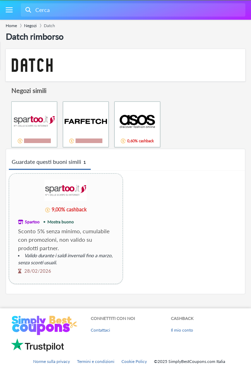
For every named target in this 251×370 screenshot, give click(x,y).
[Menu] (9, 10)
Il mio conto (182, 330)
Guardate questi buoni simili (50, 162)
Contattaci (100, 330)
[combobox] (132, 10)
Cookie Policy (134, 361)
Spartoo (32, 221)
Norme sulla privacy (51, 361)
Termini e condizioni (95, 361)
